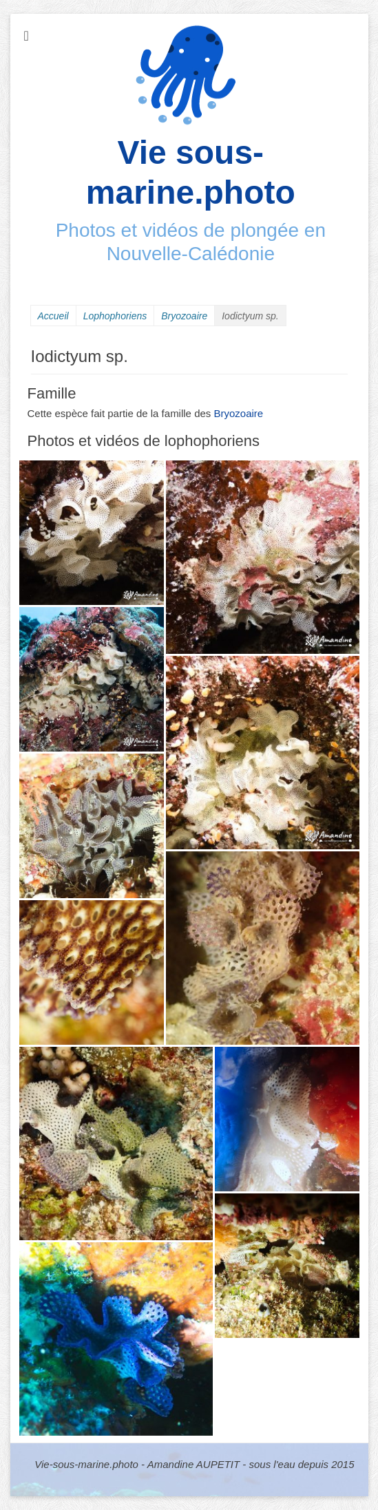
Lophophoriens (115, 315)
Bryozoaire (184, 315)
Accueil (53, 315)
